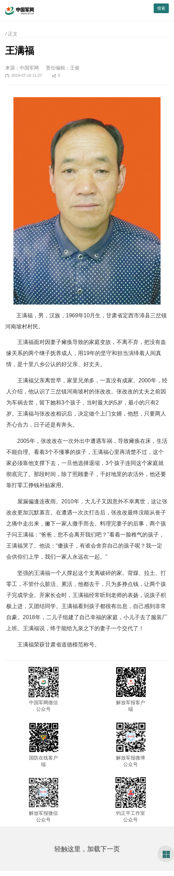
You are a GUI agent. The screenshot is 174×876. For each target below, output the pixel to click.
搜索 (161, 8)
